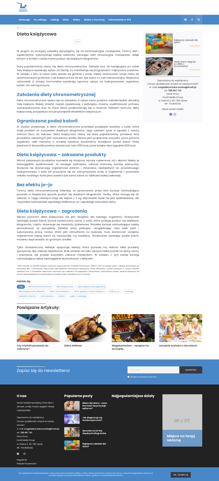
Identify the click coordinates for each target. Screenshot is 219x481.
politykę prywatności (148, 377)
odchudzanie (47, 296)
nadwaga (128, 291)
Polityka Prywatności (26, 463)
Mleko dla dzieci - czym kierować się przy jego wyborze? (94, 406)
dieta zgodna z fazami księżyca (89, 291)
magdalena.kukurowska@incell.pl (177, 87)
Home (21, 27)
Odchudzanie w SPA (119, 19)
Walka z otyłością (94, 19)
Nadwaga (24, 19)
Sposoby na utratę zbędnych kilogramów (94, 432)
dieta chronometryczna (40, 286)
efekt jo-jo (114, 291)
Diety (66, 19)
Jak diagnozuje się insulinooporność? (92, 419)
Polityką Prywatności (114, 475)
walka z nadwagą (78, 296)
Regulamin (22, 459)
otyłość (61, 296)
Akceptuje (142, 377)
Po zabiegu (40, 19)
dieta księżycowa (64, 286)
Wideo (76, 19)
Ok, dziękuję (180, 474)
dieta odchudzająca (59, 291)
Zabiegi (54, 19)
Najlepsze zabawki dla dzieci (94, 445)
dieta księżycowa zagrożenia (92, 286)
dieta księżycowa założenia (32, 291)
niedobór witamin (27, 296)
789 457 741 (174, 90)
